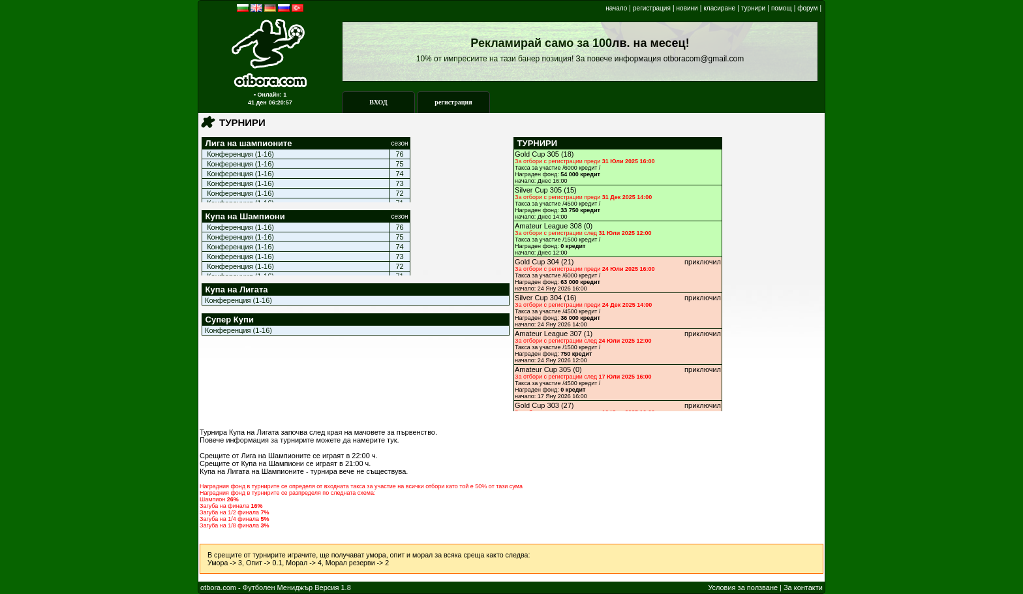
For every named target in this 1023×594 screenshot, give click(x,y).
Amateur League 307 (548, 333)
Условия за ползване (743, 587)
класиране (719, 8)
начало (616, 8)
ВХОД (378, 102)
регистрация (652, 8)
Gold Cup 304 (537, 262)
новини (687, 8)
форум (807, 8)
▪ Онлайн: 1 (270, 94)
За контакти (803, 587)
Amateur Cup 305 (543, 369)
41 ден (257, 102)
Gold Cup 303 (537, 405)
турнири (753, 8)
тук (392, 440)
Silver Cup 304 (538, 298)
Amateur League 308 (548, 226)
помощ (781, 8)
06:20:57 (280, 102)
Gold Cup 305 (537, 154)
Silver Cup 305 (538, 190)
